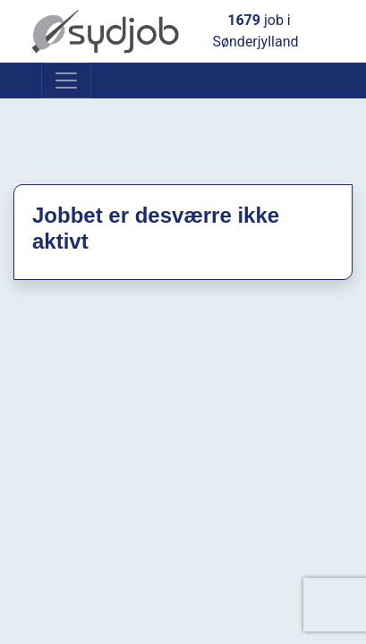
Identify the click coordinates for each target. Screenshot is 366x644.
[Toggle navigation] (66, 80)
